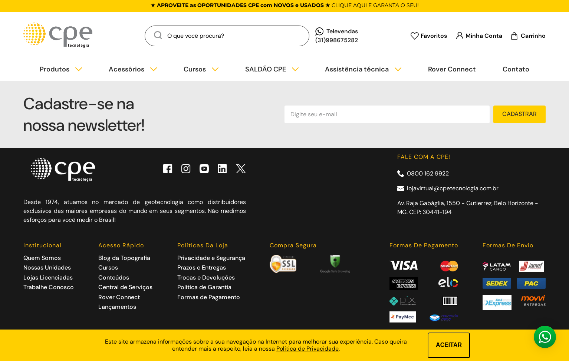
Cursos (195, 69)
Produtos (54, 69)
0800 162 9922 (428, 173)
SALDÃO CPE (265, 69)
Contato (516, 69)
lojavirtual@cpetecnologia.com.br (453, 188)
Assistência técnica (357, 69)
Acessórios (126, 69)
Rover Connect (452, 69)
